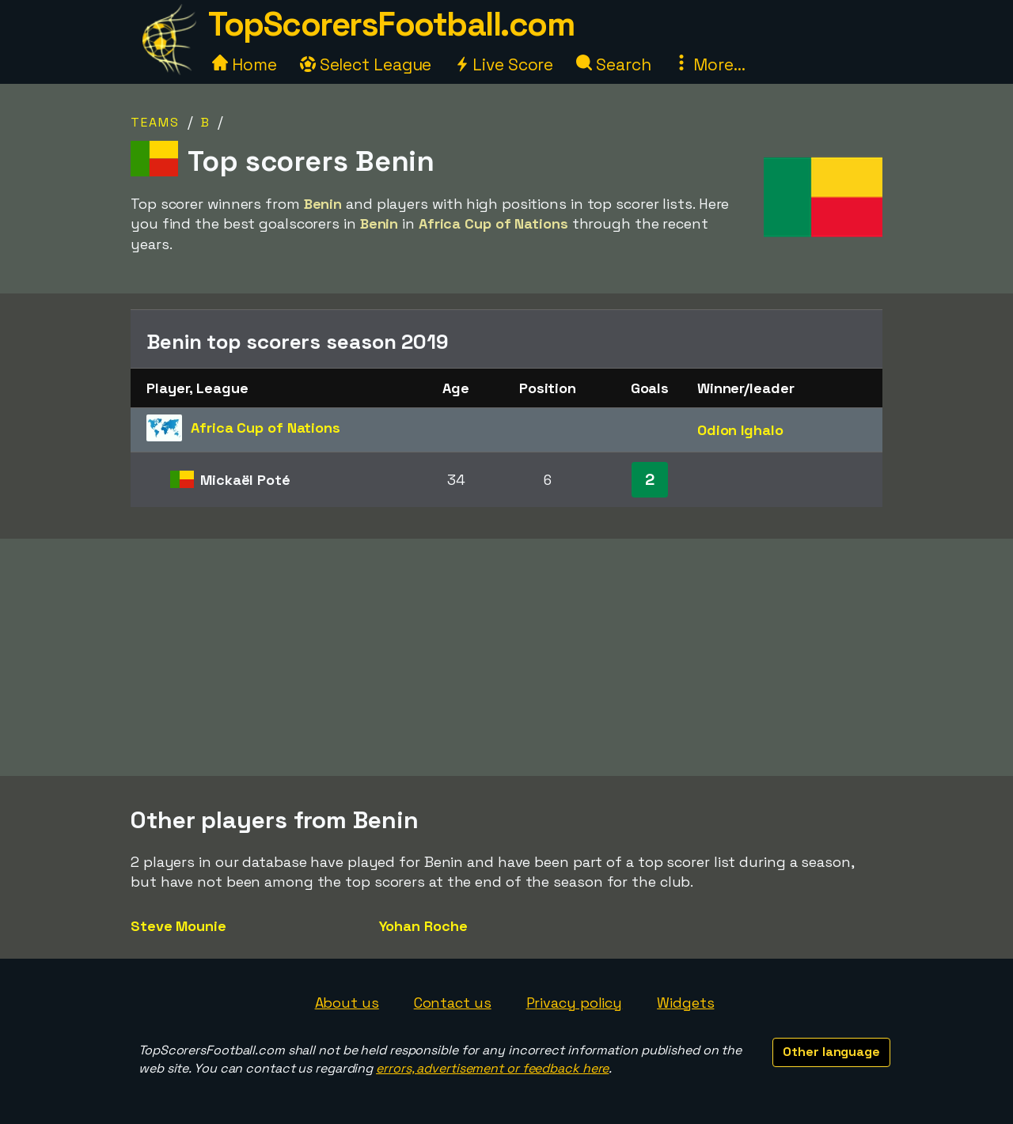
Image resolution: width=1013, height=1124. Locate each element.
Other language (831, 1051)
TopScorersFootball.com (391, 24)
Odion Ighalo (740, 430)
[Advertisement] (506, 657)
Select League (366, 64)
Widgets (685, 1002)
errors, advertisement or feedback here (492, 1068)
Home (244, 64)
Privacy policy (574, 1002)
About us (347, 1002)
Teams (155, 122)
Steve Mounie (178, 926)
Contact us (452, 1002)
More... (709, 64)
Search (613, 64)
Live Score (503, 64)
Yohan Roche (423, 926)
